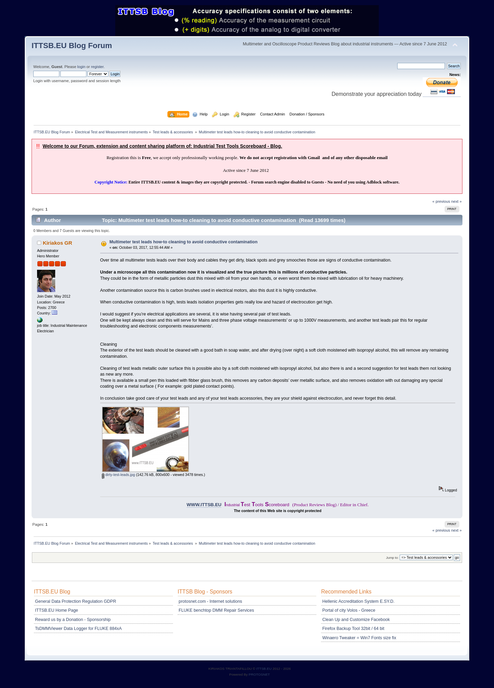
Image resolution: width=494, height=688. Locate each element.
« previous (441, 201)
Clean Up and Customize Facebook (356, 619)
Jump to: (392, 557)
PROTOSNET (259, 674)
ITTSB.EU (264, 668)
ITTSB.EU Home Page (56, 610)
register (97, 67)
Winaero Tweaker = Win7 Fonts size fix (359, 637)
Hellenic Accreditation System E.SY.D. (358, 601)
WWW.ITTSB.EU (204, 504)
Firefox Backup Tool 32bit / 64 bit (353, 628)
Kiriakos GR (57, 243)
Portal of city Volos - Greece (348, 610)
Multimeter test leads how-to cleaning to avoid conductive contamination (183, 242)
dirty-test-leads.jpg (118, 475)
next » (456, 201)
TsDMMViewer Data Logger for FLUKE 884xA (78, 628)
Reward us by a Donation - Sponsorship (72, 619)
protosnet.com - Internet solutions (210, 601)
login (81, 67)
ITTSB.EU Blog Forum (72, 45)
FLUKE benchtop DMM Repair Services (216, 610)
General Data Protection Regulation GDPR (75, 601)
